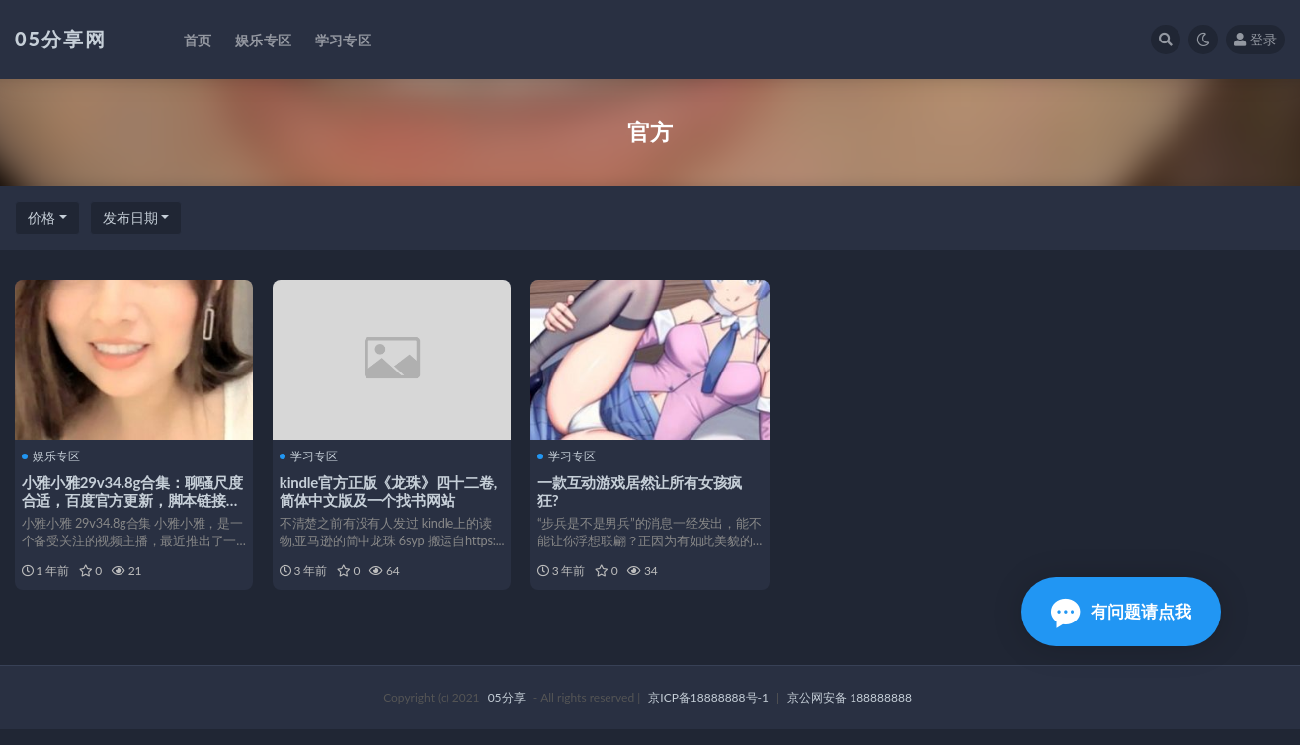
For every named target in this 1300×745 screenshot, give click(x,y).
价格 (41, 217)
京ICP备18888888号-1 (708, 712)
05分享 (507, 712)
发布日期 (130, 217)
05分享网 (61, 38)
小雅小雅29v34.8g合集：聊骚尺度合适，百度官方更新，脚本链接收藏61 (128, 499)
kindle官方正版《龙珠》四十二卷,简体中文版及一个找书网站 (391, 490)
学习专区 (312, 454)
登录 (1255, 39)
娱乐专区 (54, 454)
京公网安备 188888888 (849, 712)
